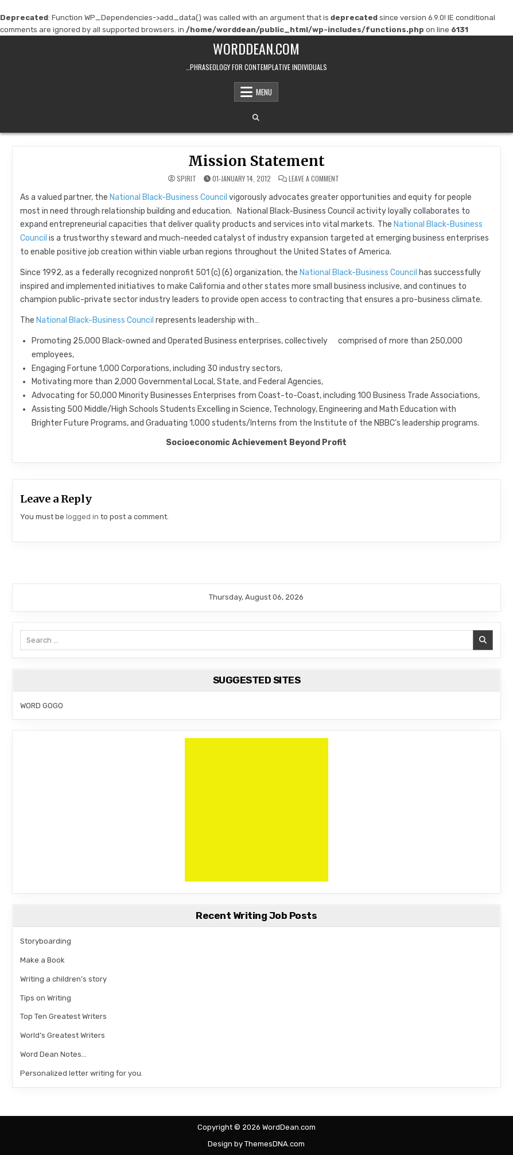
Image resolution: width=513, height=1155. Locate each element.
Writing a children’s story (63, 979)
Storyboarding (45, 941)
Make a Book (42, 960)
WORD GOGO (41, 705)
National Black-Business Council (169, 197)
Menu (264, 92)
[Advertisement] (256, 810)
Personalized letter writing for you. (81, 1073)
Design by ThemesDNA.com (256, 1143)
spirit (186, 178)
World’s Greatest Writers (62, 1035)
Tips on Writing (45, 998)
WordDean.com (256, 48)
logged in (82, 516)
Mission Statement (256, 161)
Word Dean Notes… (53, 1054)
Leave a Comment (314, 178)
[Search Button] (255, 117)
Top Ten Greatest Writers (63, 1016)
